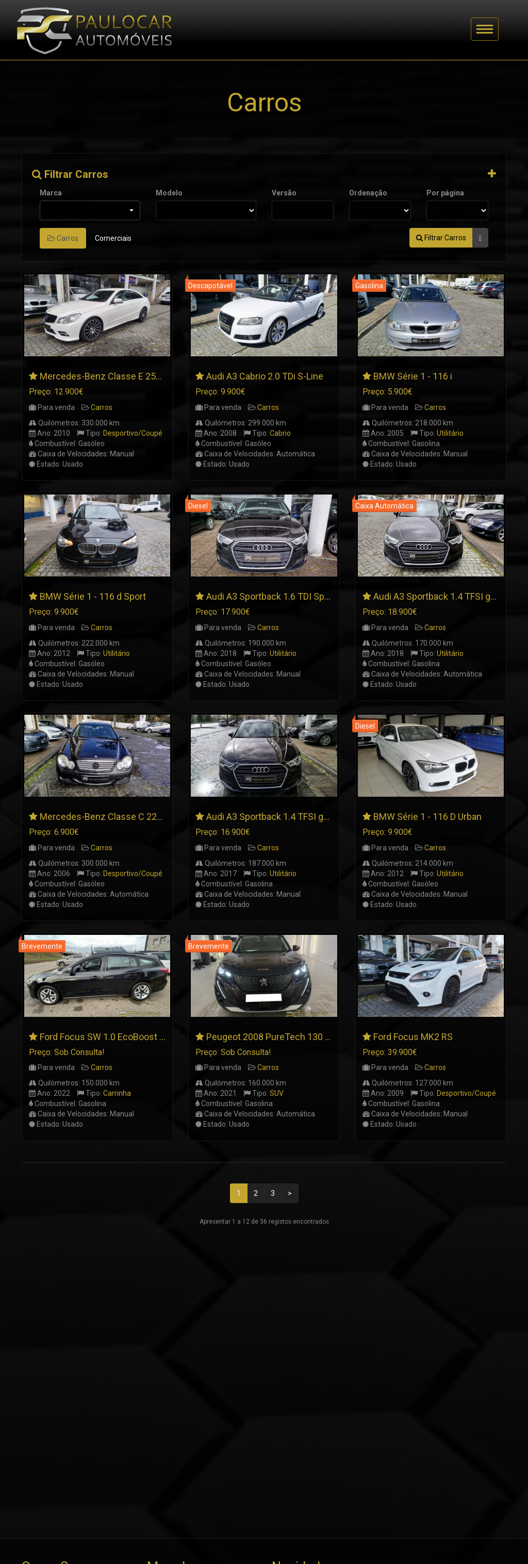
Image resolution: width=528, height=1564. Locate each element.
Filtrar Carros (70, 174)
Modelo (169, 193)
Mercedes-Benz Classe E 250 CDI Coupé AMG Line (143, 376)
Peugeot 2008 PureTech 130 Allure (277, 1036)
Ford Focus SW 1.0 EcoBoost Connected (122, 1036)
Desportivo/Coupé (132, 433)
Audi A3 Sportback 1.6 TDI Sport (271, 596)
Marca (51, 193)
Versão (284, 193)
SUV (277, 1093)
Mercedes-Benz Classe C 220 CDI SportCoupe (134, 816)
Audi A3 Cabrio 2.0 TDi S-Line (264, 376)
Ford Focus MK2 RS (413, 1036)
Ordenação (368, 193)
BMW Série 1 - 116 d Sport (93, 596)
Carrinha (117, 1093)
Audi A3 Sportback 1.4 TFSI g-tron (274, 816)
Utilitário (450, 433)
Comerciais (113, 238)
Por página (445, 193)
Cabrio (280, 433)
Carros (62, 238)
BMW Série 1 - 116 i (412, 376)
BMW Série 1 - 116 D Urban (427, 816)
